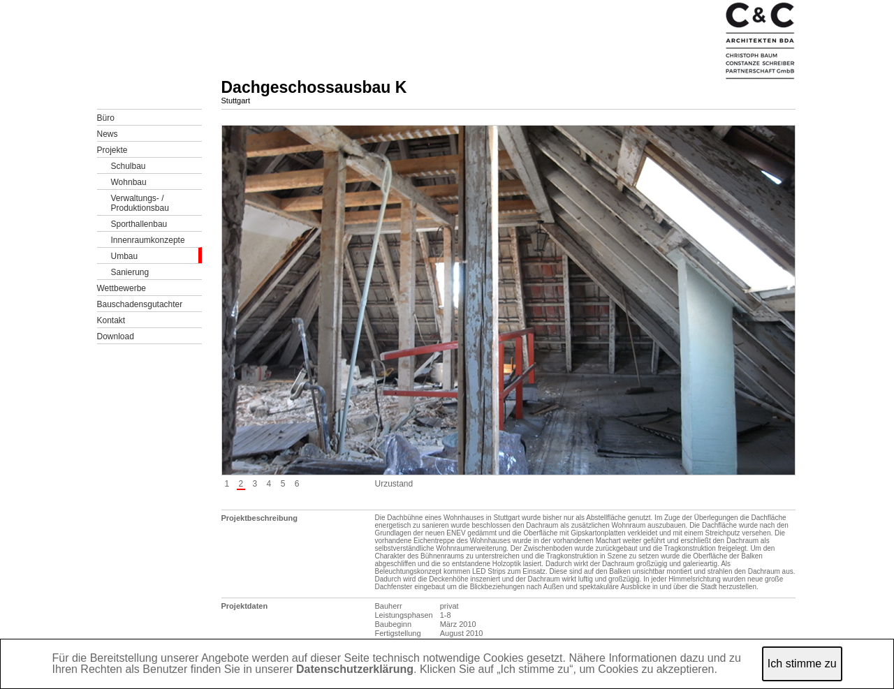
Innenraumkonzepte (148, 240)
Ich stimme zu (802, 663)
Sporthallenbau (139, 224)
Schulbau (128, 166)
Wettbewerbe (121, 288)
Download (115, 336)
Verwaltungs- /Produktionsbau (140, 203)
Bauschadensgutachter (140, 304)
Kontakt (111, 320)
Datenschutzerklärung (354, 669)
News (107, 134)
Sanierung (130, 272)
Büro (106, 118)
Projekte (112, 150)
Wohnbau (129, 182)
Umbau (124, 256)
